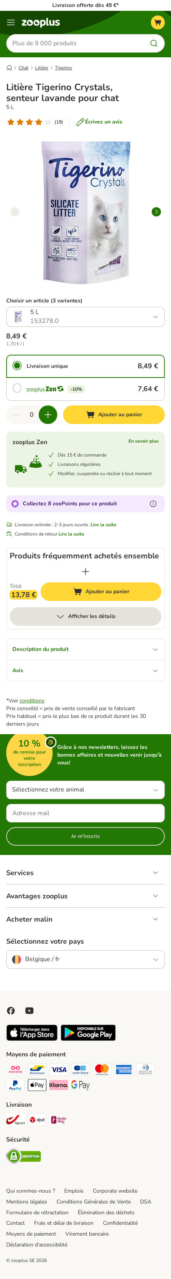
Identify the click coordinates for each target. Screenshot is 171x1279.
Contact (15, 1223)
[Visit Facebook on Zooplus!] (10, 1010)
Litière (41, 68)
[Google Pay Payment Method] (80, 1086)
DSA (145, 1201)
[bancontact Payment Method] (37, 1070)
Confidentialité (120, 1223)
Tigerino (63, 68)
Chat (23, 68)
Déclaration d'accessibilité (36, 1244)
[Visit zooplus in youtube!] (29, 1010)
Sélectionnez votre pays (45, 941)
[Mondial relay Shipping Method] (59, 1121)
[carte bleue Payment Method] (80, 1070)
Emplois (74, 1191)
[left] (14, 211)
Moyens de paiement (31, 1234)
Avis (85, 670)
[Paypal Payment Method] (15, 1086)
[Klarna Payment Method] (59, 1086)
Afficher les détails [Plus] (86, 616)
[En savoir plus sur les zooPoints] (153, 504)
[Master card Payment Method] (102, 1070)
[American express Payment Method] (124, 1070)
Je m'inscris (85, 836)
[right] (156, 211)
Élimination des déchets (106, 1212)
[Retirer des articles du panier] (15, 414)
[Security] (23, 1157)
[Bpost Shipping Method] (15, 1121)
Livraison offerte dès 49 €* (85, 5)
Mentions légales (26, 1201)
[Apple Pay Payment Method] (37, 1086)
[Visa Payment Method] (59, 1070)
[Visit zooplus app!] (32, 1039)
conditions (32, 700)
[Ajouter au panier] (114, 414)
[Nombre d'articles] (32, 414)
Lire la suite (103, 525)
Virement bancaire (87, 1234)
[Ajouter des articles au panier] (48, 414)
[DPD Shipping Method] (37, 1121)
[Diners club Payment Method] (145, 1070)
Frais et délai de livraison (64, 1223)
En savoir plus (143, 441)
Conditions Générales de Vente (93, 1201)
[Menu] (11, 22)
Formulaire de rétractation (37, 1212)
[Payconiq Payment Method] (15, 1070)
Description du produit (85, 649)
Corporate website (115, 1191)
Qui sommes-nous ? (30, 1191)
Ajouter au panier (109, 592)
